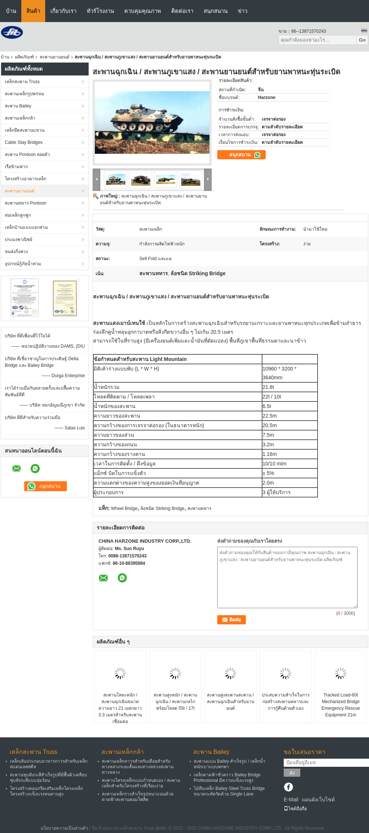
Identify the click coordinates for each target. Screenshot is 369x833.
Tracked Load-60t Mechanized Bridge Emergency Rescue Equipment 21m (341, 704)
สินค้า (33, 11)
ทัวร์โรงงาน (100, 11)
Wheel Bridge (124, 508)
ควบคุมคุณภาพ (142, 11)
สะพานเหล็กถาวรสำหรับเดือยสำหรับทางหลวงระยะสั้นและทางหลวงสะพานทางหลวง (137, 767)
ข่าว (242, 11)
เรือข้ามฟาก (16, 166)
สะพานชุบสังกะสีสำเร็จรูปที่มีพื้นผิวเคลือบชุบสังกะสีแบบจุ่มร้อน (48, 777)
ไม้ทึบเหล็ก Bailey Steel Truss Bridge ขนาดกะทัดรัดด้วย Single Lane (229, 791)
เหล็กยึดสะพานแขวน (24, 130)
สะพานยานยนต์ (54, 57)
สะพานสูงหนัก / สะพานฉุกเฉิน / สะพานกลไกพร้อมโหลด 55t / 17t (175, 701)
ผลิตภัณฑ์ (24, 57)
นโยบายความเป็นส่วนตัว (64, 828)
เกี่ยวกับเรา (63, 11)
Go (362, 40)
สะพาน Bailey (18, 106)
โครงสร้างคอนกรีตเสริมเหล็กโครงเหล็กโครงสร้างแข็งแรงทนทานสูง (46, 791)
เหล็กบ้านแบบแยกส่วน (26, 227)
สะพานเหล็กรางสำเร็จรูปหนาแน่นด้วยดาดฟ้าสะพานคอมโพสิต (137, 796)
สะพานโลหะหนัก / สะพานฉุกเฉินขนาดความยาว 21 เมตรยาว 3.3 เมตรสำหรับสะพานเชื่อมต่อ (120, 708)
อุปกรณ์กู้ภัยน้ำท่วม (23, 263)
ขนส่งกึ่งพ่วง (16, 251)
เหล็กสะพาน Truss (22, 81)
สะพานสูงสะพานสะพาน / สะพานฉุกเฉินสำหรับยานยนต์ (230, 701)
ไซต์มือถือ (295, 808)
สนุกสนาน (216, 11)
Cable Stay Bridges (24, 142)
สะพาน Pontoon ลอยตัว (27, 154)
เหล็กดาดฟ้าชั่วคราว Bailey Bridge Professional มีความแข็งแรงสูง (227, 777)
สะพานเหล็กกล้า (20, 118)
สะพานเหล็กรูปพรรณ (24, 93)
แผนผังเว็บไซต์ (318, 799)
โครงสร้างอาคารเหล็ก (25, 178)
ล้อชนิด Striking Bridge (162, 508)
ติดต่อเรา (182, 11)
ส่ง (292, 773)
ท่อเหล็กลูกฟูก (18, 215)
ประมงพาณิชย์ (18, 239)
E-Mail (291, 799)
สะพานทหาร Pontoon (25, 203)
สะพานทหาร (199, 508)
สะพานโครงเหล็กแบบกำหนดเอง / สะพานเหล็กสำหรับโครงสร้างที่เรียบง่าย (141, 783)
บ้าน (11, 11)
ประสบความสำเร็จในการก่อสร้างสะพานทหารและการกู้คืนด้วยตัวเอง (285, 701)
